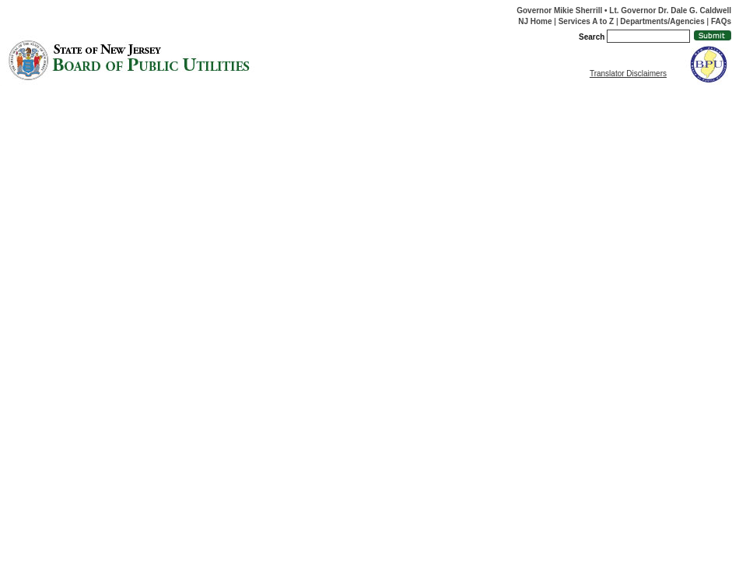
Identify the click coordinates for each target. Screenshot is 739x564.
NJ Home (535, 21)
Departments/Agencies (662, 21)
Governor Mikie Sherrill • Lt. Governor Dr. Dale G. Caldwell (624, 10)
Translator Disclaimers (628, 73)
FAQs (721, 21)
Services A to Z (587, 21)
